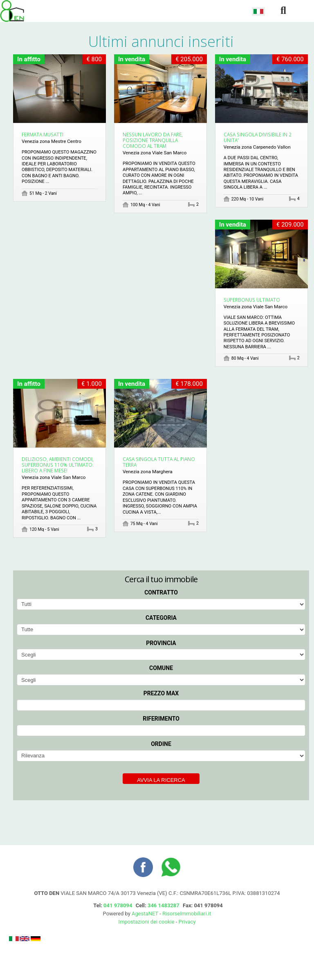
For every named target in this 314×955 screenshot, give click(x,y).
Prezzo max (161, 693)
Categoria (161, 617)
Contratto (161, 592)
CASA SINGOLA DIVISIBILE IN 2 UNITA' (258, 137)
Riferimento (161, 718)
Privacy (187, 922)
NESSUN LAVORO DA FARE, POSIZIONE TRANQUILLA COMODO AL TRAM (153, 140)
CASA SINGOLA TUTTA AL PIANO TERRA (159, 462)
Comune (161, 668)
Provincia (161, 643)
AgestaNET (145, 913)
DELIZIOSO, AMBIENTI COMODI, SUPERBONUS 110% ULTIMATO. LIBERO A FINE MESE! (58, 465)
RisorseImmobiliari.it (186, 913)
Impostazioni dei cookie (146, 922)
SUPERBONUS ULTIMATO (252, 299)
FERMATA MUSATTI (42, 134)
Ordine (161, 744)
